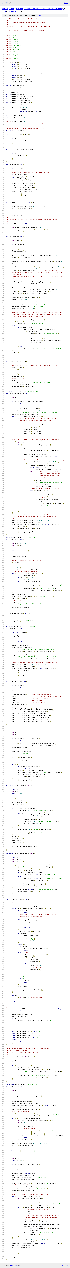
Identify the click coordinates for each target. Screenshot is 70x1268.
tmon (17, 11)
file (39, 15)
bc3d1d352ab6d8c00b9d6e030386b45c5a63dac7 (43, 9)
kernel (11, 9)
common (19, 9)
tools (4, 11)
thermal (10, 11)
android (5, 9)
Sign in (66, 3)
